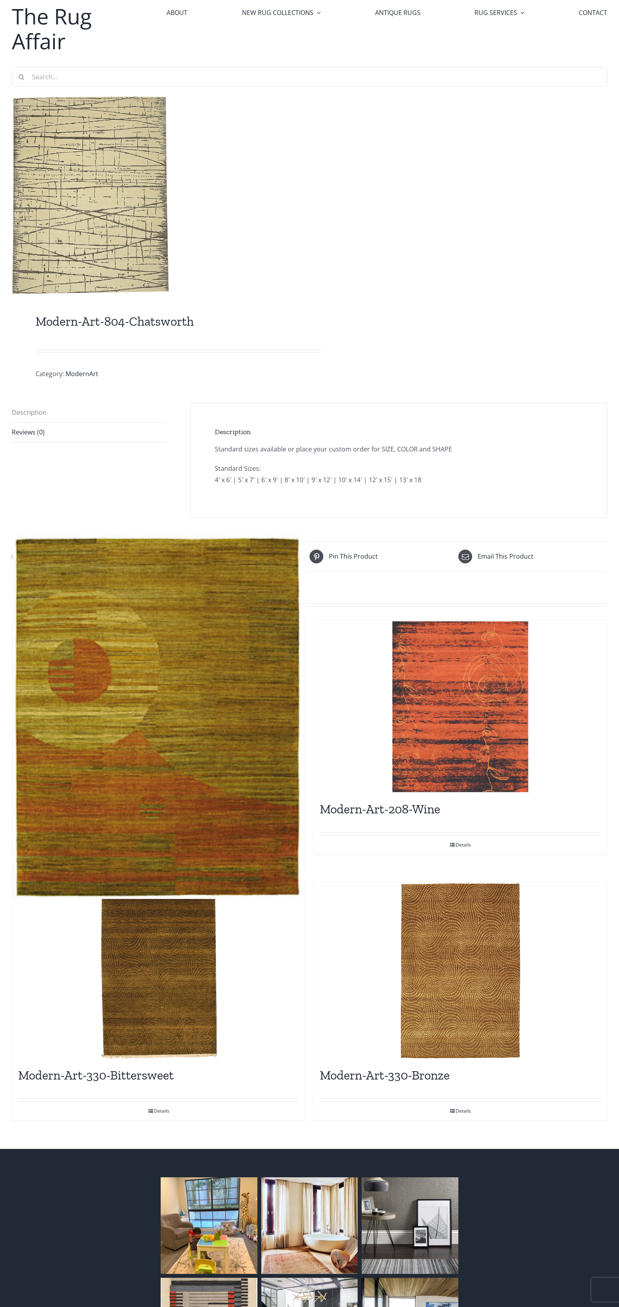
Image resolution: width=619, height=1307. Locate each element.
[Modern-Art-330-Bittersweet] (158, 970)
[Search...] (309, 77)
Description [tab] (29, 412)
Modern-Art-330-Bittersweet (96, 1075)
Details (463, 844)
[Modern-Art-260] (158, 716)
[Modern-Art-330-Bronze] (460, 970)
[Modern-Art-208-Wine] (460, 706)
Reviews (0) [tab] (28, 432)
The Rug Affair (52, 29)
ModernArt (82, 373)
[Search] (22, 77)
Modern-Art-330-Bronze (385, 1075)
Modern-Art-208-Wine (380, 809)
